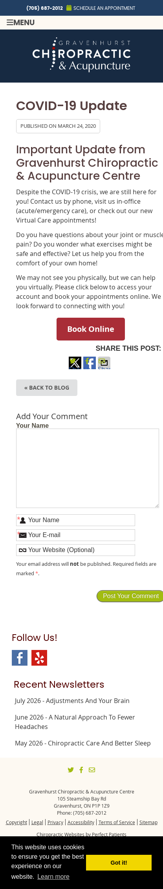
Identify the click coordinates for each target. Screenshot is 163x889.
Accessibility (81, 822)
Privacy (55, 822)
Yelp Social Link (39, 658)
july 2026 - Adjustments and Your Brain (72, 700)
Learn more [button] (53, 876)
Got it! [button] (119, 863)
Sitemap (148, 822)
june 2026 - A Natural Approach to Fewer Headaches (75, 722)
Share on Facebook (89, 367)
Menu (21, 22)
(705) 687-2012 (44, 8)
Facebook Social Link (19, 658)
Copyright (16, 822)
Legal (37, 822)
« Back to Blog (47, 387)
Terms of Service (117, 822)
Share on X (75, 367)
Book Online (90, 329)
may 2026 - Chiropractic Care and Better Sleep (83, 743)
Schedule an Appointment (100, 8)
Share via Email (104, 367)
